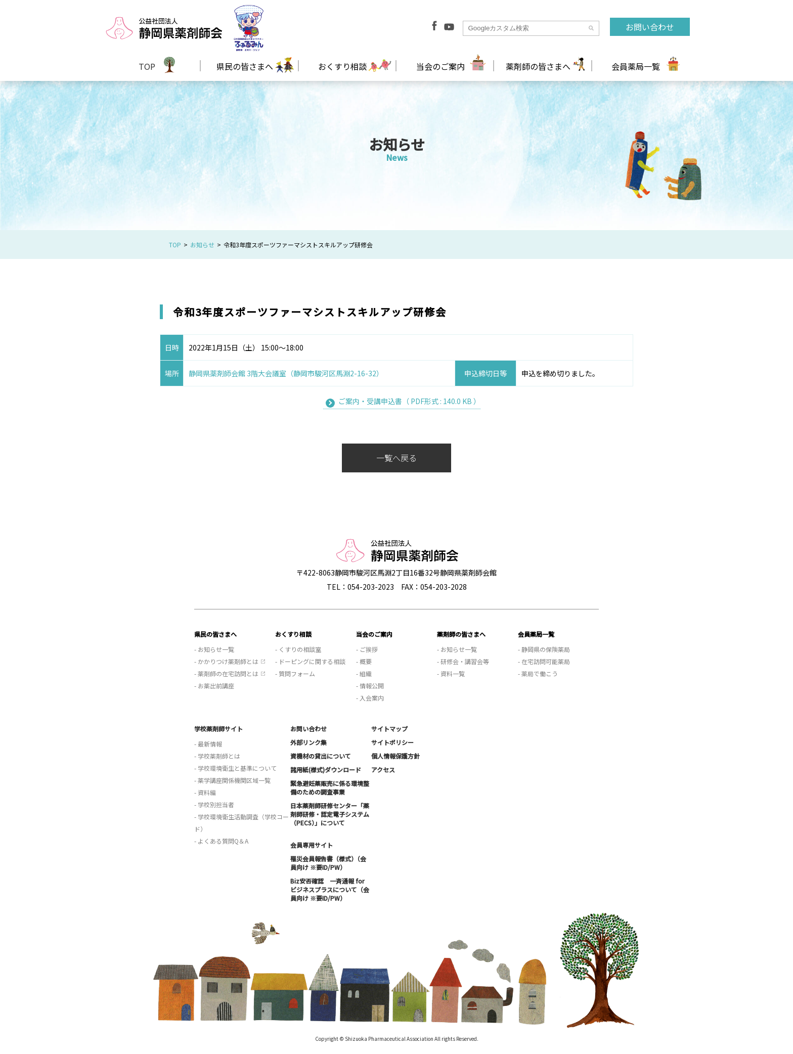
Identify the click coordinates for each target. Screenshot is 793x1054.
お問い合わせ (650, 27)
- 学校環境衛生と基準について (235, 768)
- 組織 (364, 673)
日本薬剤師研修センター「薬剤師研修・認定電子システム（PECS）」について (329, 814)
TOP (147, 66)
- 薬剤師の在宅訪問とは (226, 673)
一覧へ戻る (396, 458)
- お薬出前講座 (214, 685)
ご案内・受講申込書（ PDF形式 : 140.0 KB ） (409, 401)
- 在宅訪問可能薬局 (544, 661)
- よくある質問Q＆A (221, 841)
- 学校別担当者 (214, 804)
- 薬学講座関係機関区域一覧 (232, 780)
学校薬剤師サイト (218, 728)
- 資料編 (205, 792)
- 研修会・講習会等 (463, 661)
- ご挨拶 (367, 649)
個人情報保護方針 (395, 756)
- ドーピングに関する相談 (310, 661)
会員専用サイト (311, 845)
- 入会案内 (370, 697)
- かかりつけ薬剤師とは (226, 661)
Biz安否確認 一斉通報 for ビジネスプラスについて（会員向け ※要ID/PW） (329, 889)
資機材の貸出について (320, 756)
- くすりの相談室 (298, 649)
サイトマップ (389, 728)
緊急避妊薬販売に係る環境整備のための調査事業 (329, 787)
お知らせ (202, 244)
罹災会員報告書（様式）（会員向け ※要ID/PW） (328, 862)
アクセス (383, 769)
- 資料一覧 (451, 673)
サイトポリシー (392, 742)
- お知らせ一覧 (214, 649)
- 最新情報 (208, 743)
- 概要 (364, 661)
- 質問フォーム (295, 673)
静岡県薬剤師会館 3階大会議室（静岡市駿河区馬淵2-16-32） (286, 373)
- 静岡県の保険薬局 (544, 649)
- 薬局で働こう (538, 673)
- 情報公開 (370, 685)
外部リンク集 (308, 742)
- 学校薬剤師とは (217, 756)
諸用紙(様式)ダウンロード (325, 769)
